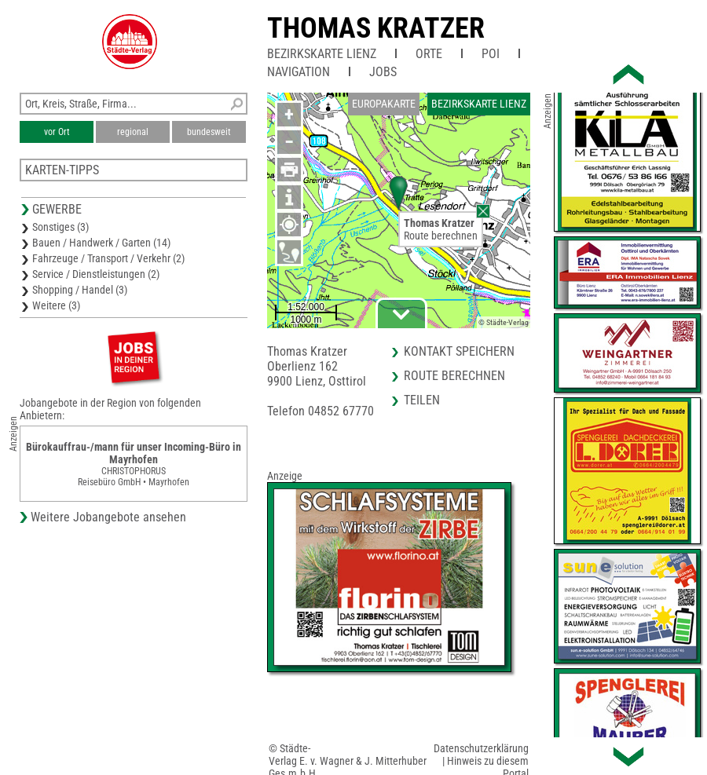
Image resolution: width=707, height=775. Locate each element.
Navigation (298, 71)
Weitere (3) (56, 305)
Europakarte (384, 103)
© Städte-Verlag (503, 322)
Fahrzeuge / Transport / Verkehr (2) (108, 258)
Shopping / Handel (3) (79, 289)
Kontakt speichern (459, 351)
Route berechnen (441, 235)
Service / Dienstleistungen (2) (95, 274)
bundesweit (209, 131)
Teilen (422, 400)
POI (491, 53)
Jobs (383, 71)
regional (132, 131)
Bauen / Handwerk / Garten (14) (101, 242)
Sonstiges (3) (60, 227)
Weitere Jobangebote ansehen (108, 517)
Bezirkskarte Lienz (321, 53)
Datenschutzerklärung (481, 748)
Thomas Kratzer (376, 28)
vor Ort (57, 131)
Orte (429, 53)
